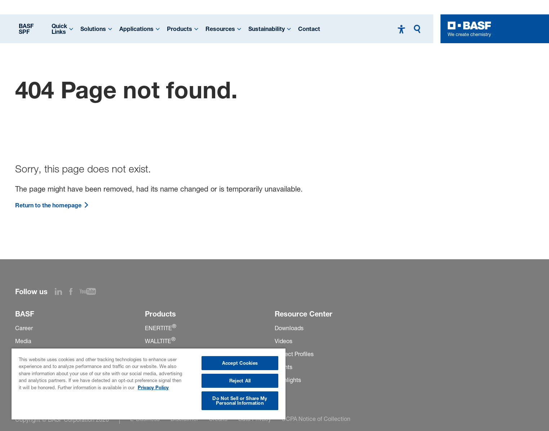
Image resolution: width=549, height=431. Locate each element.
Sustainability (266, 28)
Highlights (288, 379)
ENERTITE (160, 328)
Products (179, 28)
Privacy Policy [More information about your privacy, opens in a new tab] (153, 387)
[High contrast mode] (401, 29)
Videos (283, 341)
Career (24, 328)
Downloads (289, 328)
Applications (136, 28)
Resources (220, 28)
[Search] (419, 29)
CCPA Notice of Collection (316, 418)
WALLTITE (160, 341)
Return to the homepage (52, 205)
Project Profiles (294, 354)
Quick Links (59, 29)
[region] (148, 383)
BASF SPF (26, 29)
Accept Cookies (240, 363)
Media (23, 341)
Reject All (240, 380)
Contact (309, 28)
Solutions (93, 28)
